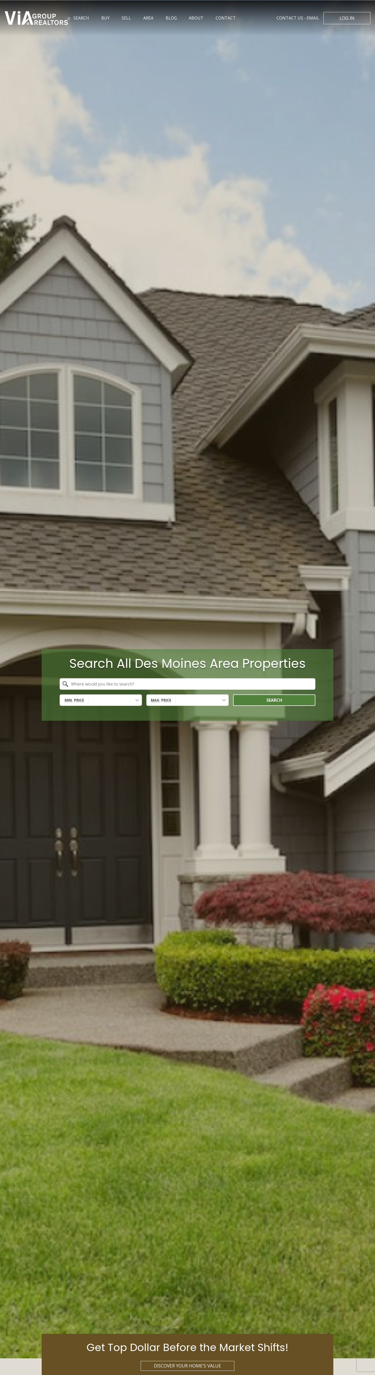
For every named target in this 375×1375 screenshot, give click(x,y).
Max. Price (161, 700)
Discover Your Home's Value (187, 1365)
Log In (347, 18)
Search (274, 700)
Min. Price (74, 700)
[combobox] (187, 684)
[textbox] (190, 684)
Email (298, 18)
